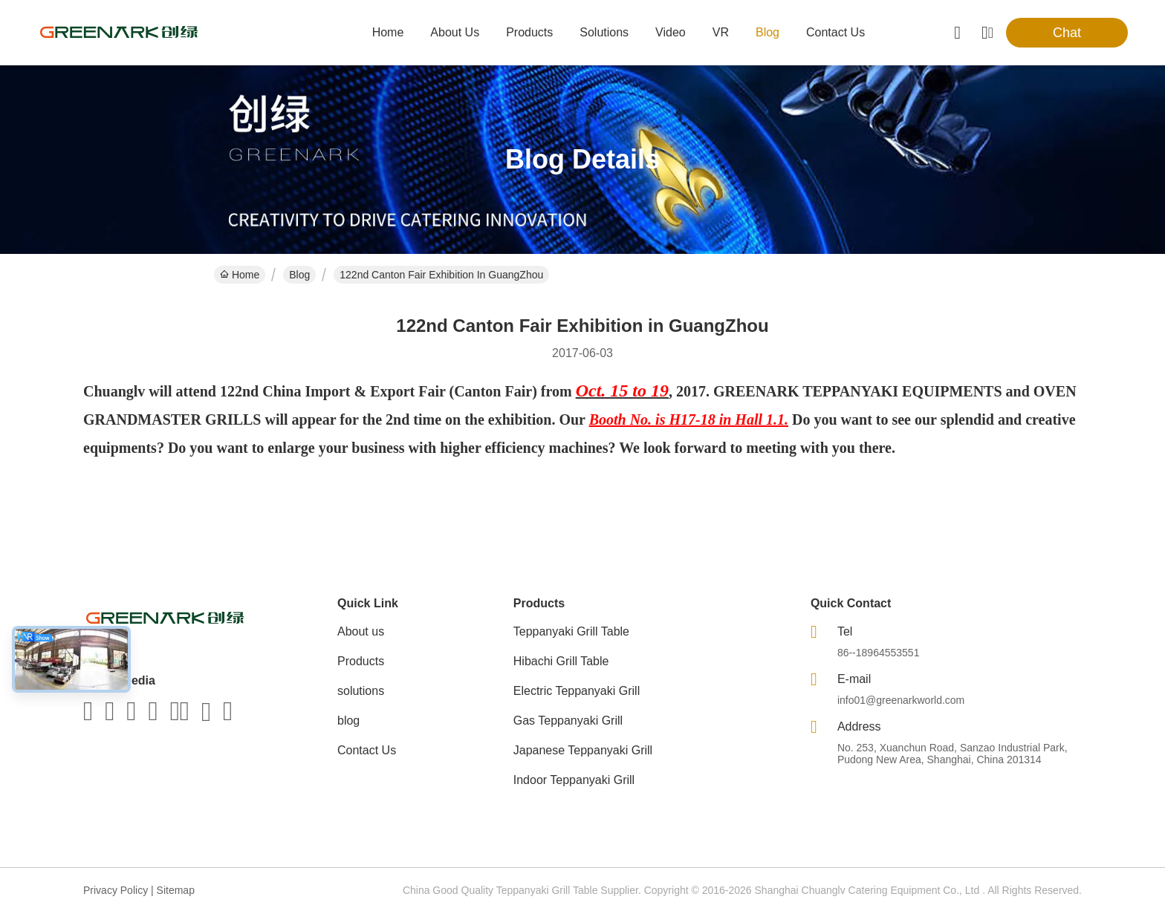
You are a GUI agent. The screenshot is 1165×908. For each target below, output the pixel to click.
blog (767, 32)
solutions (604, 32)
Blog (299, 275)
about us (454, 32)
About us (360, 631)
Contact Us (366, 750)
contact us (835, 32)
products (529, 32)
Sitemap (176, 890)
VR (721, 32)
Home (388, 32)
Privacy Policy (115, 890)
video (670, 32)
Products (360, 661)
